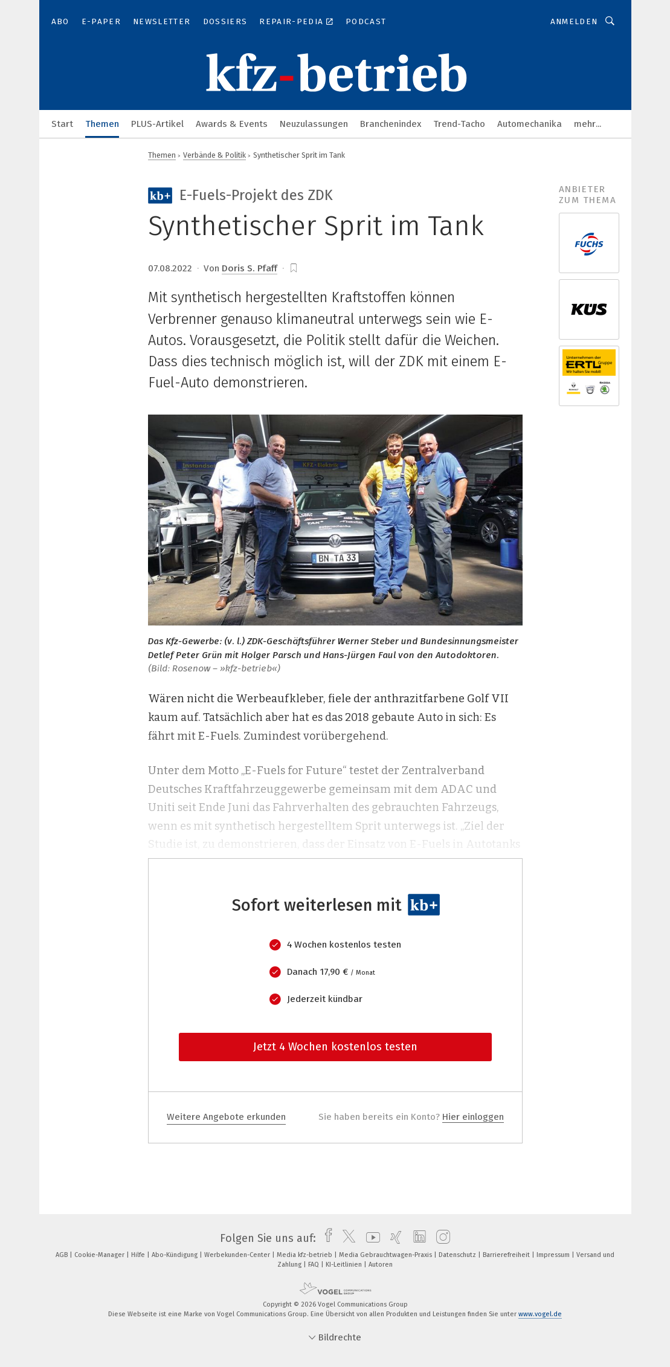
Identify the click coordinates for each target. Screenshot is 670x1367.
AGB (62, 1255)
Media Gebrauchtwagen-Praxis (386, 1255)
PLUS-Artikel (157, 123)
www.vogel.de (540, 1314)
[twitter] (346, 1238)
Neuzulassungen (314, 123)
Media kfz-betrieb (305, 1255)
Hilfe (139, 1255)
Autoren (381, 1264)
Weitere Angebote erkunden (226, 1116)
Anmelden (574, 21)
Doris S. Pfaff (249, 268)
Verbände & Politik (214, 155)
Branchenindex (390, 123)
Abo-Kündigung (175, 1255)
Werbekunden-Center (238, 1255)
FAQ (314, 1264)
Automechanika (529, 123)
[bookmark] (293, 268)
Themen (102, 123)
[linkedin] (416, 1238)
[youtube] (370, 1238)
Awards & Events (232, 123)
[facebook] (325, 1238)
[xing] (393, 1238)
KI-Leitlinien (345, 1264)
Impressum (554, 1255)
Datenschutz (458, 1255)
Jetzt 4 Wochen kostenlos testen (335, 1046)
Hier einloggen (473, 1116)
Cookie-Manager (100, 1255)
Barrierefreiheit (507, 1255)
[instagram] (440, 1238)
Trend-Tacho (459, 123)
